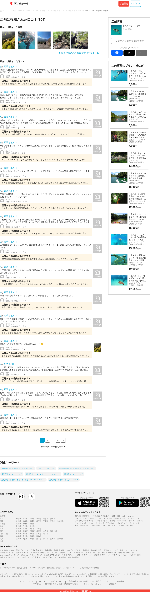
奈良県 (45, 531)
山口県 (45, 534)
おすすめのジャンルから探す (87, 512)
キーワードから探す (37, 568)
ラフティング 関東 (59, 553)
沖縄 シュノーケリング (128, 550)
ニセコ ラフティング (76, 553)
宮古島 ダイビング (49, 557)
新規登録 (123, 3)
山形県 (45, 519)
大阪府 (32, 531)
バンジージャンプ (110, 525)
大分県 (45, 539)
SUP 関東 (62, 557)
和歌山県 (53, 531)
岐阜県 (25, 529)
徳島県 (18, 536)
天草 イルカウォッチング (9, 555)
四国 (1, 536)
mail (141, 53)
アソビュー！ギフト (70, 568)
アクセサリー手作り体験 (84, 521)
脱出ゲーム (96, 525)
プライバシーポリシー (93, 584)
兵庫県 (38, 531)
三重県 (38, 529)
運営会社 (113, 584)
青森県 (18, 519)
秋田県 (38, 519)
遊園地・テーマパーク (118, 521)
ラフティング (134, 523)
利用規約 (121, 581)
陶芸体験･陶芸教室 (82, 516)
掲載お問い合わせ (54, 568)
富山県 (18, 526)
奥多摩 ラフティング (51, 555)
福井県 (32, 526)
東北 (1, 519)
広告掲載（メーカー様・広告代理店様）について (89, 581)
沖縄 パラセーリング (126, 553)
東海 (1, 529)
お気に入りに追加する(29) (131, 41)
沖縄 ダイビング (22, 550)
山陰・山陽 (4, 534)
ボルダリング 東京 (73, 550)
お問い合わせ (57, 581)
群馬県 (25, 521)
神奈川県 (60, 521)
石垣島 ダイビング (111, 550)
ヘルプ (42, 581)
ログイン (135, 3)
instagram (21, 496)
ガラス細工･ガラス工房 (100, 516)
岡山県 (32, 534)
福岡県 (18, 539)
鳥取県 (18, 534)
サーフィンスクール (136, 521)
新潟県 (32, 524)
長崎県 (32, 539)
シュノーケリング (134, 518)
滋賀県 (18, 531)
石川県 (25, 526)
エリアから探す (7, 512)
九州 (1, 539)
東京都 (52, 521)
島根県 (25, 534)
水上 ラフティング (93, 553)
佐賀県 (25, 539)
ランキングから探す (7, 568)
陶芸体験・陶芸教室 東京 (92, 550)
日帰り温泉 (116, 516)
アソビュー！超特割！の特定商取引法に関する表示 (55, 584)
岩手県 (25, 519)
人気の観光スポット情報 (89, 568)
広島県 (38, 534)
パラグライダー (101, 521)
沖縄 (1, 541)
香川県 (25, 536)
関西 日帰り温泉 (22, 553)
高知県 (38, 536)
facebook (117, 53)
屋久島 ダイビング (7, 553)
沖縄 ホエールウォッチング (31, 555)
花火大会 (129, 525)
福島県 (52, 519)
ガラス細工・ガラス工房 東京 (29, 557)
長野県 (25, 524)
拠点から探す (22, 568)
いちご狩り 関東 (134, 555)
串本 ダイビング (68, 555)
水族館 (121, 525)
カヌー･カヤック (128, 516)
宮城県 (32, 519)
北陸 (1, 526)
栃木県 (18, 521)
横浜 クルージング (109, 553)
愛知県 (32, 529)
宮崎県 (52, 539)
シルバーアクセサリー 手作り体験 (101, 523)
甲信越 (2, 524)
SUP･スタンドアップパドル (85, 518)
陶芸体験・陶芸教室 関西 (54, 550)
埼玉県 (38, 521)
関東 (1, 521)
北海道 (2, 516)
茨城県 (32, 521)
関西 (1, 531)
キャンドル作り (81, 523)
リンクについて (26, 581)
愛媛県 (32, 536)
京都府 (25, 531)
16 (58, 440)
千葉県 (45, 521)
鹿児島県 (60, 539)
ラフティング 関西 (119, 555)
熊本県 (38, 539)
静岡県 (18, 529)
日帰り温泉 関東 (37, 550)
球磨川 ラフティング (102, 555)
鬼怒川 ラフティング (84, 555)
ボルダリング (122, 523)
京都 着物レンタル (7, 550)
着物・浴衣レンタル (82, 525)
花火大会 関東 (73, 557)
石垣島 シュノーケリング (40, 553)
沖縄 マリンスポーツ (7, 557)
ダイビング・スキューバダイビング (111, 518)
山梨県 (18, 524)
